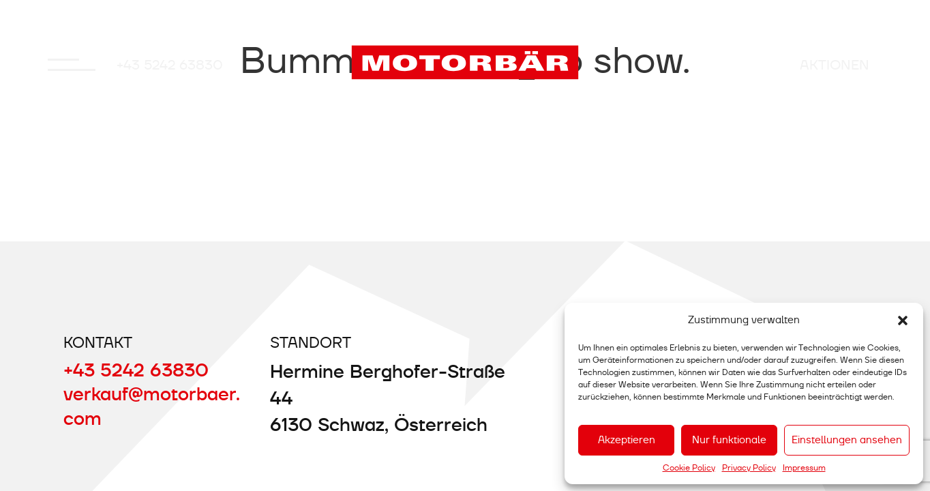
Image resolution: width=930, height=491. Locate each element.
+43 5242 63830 (170, 64)
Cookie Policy (689, 467)
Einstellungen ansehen (847, 440)
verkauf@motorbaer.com (151, 406)
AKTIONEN (834, 64)
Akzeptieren (626, 440)
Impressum (804, 467)
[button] (903, 320)
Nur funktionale (729, 440)
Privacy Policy (749, 467)
